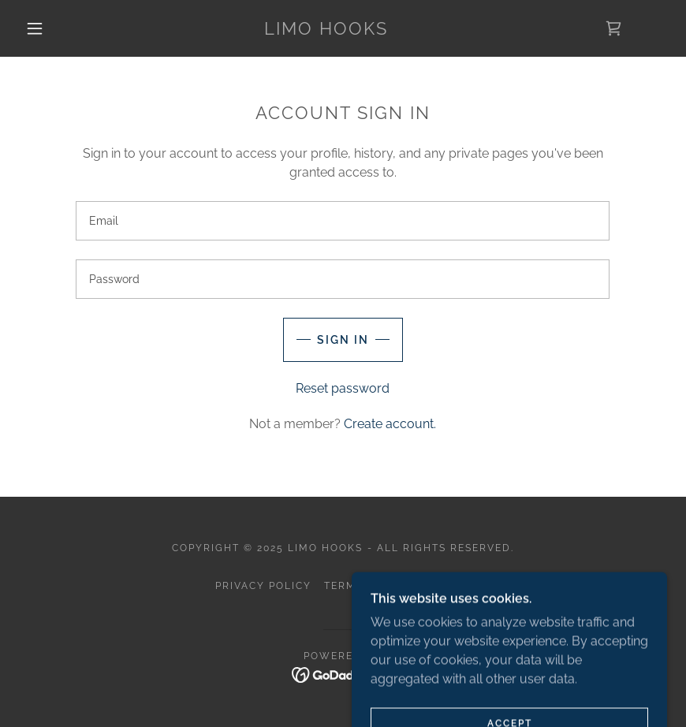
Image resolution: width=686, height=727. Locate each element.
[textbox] (343, 220)
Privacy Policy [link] (263, 585)
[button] (34, 28)
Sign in (343, 340)
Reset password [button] (343, 388)
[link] (326, 30)
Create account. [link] (390, 423)
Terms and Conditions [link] (397, 585)
